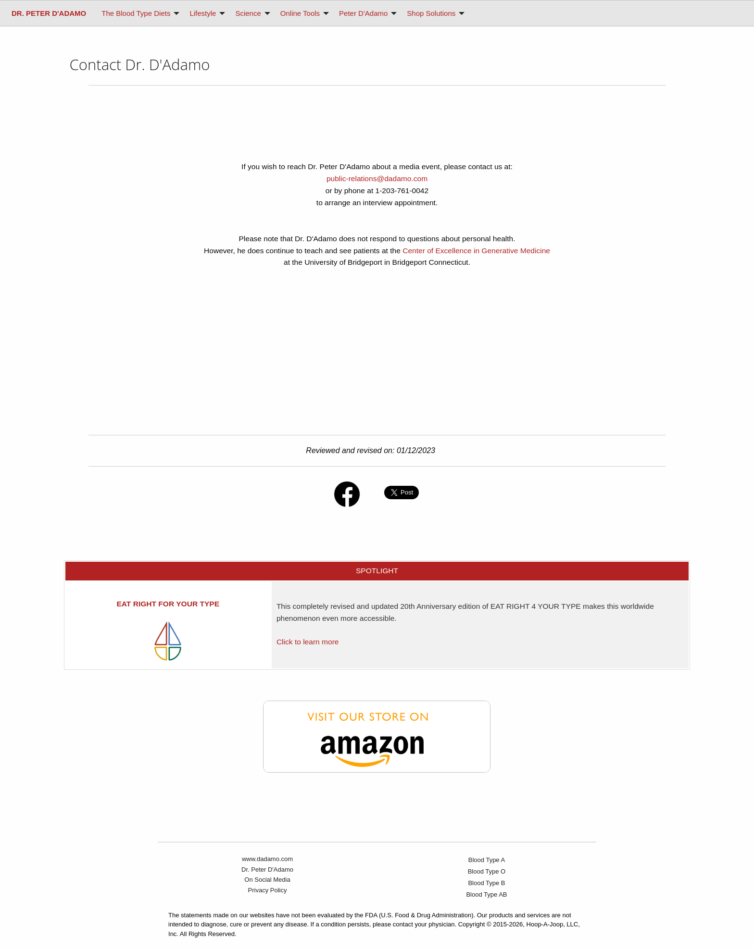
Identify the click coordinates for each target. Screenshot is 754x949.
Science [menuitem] (248, 13)
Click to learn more (307, 642)
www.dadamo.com (267, 859)
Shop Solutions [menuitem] (431, 13)
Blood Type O (487, 871)
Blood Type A (486, 859)
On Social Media (267, 879)
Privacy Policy (267, 890)
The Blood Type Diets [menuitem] (135, 13)
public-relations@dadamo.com (377, 178)
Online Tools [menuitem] (300, 13)
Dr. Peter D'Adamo (267, 869)
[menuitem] (49, 13)
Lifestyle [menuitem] (202, 13)
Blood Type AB (486, 894)
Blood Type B (486, 883)
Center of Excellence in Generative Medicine (476, 250)
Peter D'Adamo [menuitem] (363, 13)
